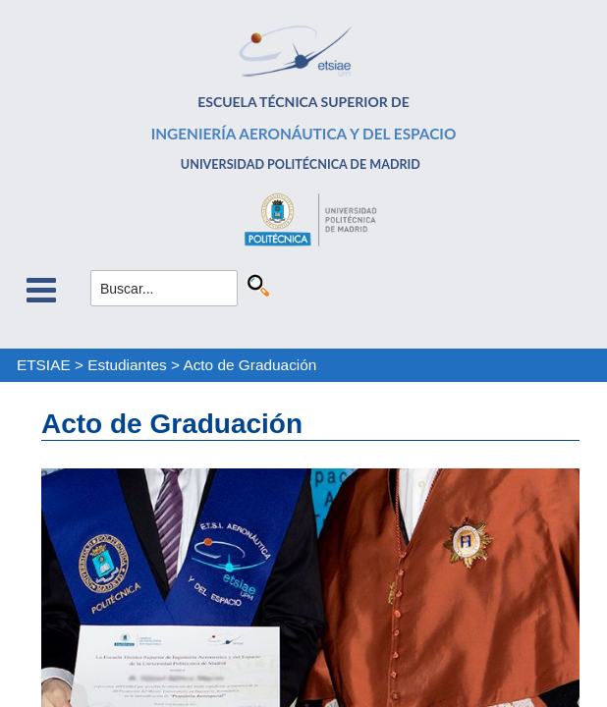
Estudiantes (126, 364)
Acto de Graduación (249, 364)
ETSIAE (44, 364)
